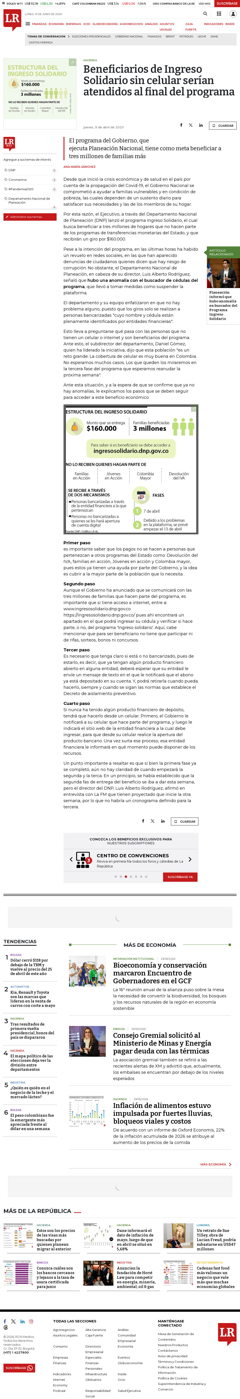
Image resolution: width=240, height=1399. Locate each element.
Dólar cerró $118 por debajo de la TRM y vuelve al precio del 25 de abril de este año (31, 967)
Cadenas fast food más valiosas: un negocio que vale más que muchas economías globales (216, 1276)
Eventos (124, 1356)
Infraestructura (96, 1373)
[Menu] (28, 24)
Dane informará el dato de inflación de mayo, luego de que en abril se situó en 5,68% (135, 1238)
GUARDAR (223, 125)
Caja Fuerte (94, 1334)
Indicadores (62, 1373)
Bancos (42, 1261)
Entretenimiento (210, 1261)
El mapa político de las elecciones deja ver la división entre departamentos (31, 1063)
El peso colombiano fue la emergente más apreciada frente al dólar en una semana (32, 1122)
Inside (122, 1373)
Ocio (121, 1378)
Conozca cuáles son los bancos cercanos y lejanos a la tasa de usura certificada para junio (55, 1276)
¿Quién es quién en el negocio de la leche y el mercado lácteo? (32, 1092)
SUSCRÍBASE (227, 3)
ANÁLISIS (151, 24)
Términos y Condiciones (176, 1360)
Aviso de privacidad (172, 1355)
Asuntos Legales (65, 1334)
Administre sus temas (24, 217)
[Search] (205, 14)
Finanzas (154, 36)
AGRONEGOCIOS (131, 24)
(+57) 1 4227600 (16, 1351)
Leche (202, 36)
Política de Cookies (172, 1377)
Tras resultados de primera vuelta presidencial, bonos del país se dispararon (32, 1031)
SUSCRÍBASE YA (180, 877)
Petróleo (186, 36)
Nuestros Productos (173, 1344)
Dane (214, 36)
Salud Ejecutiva (129, 1389)
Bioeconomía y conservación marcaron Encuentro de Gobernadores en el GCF (160, 973)
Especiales (93, 1356)
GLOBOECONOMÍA (105, 24)
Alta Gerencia (95, 1328)
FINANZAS (39, 24)
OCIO (86, 24)
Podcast (59, 1389)
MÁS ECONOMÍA (213, 1164)
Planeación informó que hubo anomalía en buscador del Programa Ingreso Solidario (223, 305)
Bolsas (15, 955)
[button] (70, 860)
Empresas (60, 1356)
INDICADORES (213, 24)
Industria (17, 1082)
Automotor (19, 986)
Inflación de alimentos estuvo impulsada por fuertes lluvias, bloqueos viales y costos (162, 1113)
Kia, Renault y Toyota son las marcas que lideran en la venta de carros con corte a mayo (32, 999)
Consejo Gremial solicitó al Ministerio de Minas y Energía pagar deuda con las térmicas (162, 1043)
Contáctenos (168, 1349)
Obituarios (93, 1378)
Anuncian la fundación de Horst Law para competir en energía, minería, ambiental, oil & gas (136, 1276)
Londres (203, 1224)
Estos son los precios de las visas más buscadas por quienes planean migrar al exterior (56, 1238)
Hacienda (17, 1018)
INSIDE (229, 24)
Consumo (60, 1345)
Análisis (123, 1328)
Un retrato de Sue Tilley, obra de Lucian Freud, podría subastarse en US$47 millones (216, 1238)
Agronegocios (64, 1328)
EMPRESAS (73, 24)
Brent (170, 36)
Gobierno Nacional (129, 36)
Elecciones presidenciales (91, 36)
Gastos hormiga (41, 42)
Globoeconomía (130, 1362)
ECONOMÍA (56, 24)
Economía (125, 1345)
